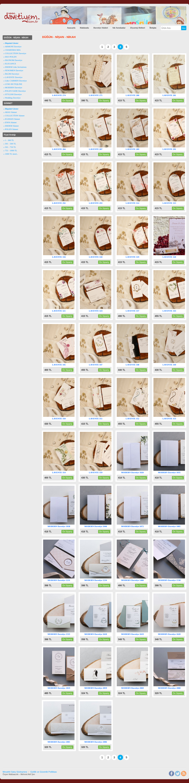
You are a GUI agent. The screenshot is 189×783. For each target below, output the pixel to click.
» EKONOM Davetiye (12, 60)
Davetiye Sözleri (100, 28)
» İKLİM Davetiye (11, 74)
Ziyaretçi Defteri (137, 28)
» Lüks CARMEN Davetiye (15, 80)
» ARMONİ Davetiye (12, 46)
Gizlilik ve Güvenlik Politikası (43, 772)
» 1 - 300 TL (8, 140)
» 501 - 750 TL (9, 147)
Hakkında (84, 28)
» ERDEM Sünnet (11, 126)
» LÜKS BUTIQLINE (12, 84)
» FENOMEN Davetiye (13, 70)
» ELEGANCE (9, 63)
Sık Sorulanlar (118, 28)
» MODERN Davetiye (12, 87)
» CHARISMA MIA (12, 50)
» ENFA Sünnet (10, 122)
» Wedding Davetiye (12, 98)
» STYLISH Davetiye (12, 94)
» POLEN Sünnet (10, 129)
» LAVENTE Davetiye (12, 77)
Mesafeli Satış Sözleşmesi (15, 772)
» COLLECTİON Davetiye (14, 53)
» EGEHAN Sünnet (11, 119)
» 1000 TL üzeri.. (10, 154)
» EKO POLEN (10, 57)
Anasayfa (71, 28)
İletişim (153, 28)
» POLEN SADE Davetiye (14, 91)
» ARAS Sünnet (10, 112)
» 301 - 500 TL (9, 143)
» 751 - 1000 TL (10, 150)
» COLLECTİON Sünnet (14, 115)
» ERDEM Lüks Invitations (14, 67)
